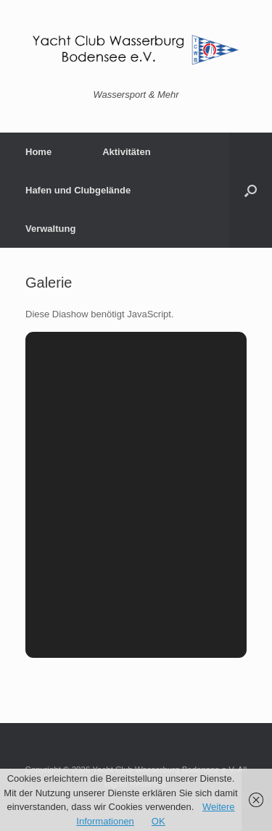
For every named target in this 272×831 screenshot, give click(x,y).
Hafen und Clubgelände (78, 190)
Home (38, 151)
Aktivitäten (126, 151)
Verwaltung (50, 228)
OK (158, 821)
